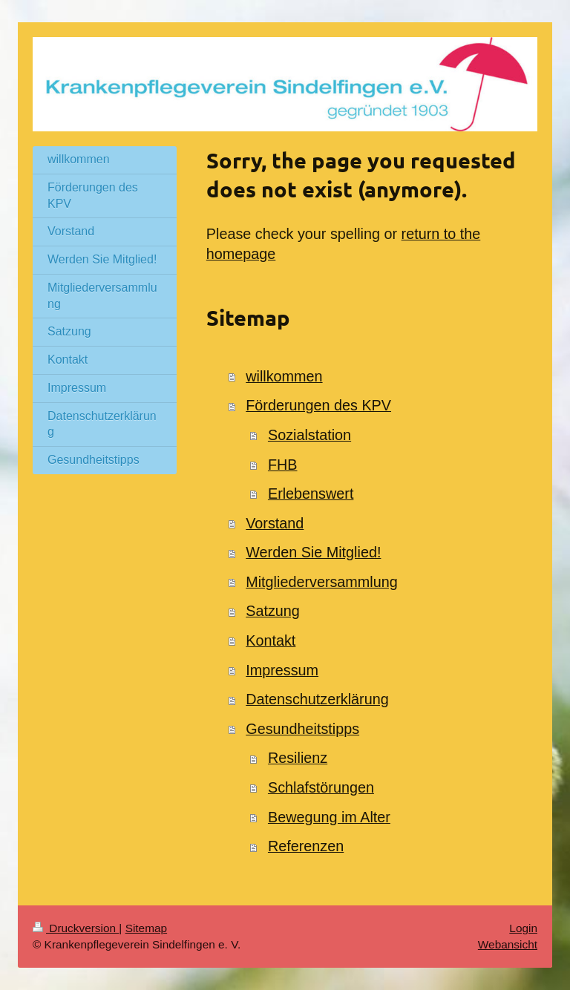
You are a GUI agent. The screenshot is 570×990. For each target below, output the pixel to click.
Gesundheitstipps (302, 729)
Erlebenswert (310, 493)
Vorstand (275, 523)
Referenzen (306, 846)
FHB (283, 464)
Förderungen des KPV (318, 405)
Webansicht (507, 944)
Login (523, 928)
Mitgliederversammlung (321, 582)
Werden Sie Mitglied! (313, 552)
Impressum (282, 670)
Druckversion (76, 928)
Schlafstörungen (321, 787)
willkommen (284, 376)
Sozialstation (309, 435)
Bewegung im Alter (329, 817)
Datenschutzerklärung (317, 699)
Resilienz (297, 758)
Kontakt (270, 640)
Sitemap (146, 928)
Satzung (273, 611)
